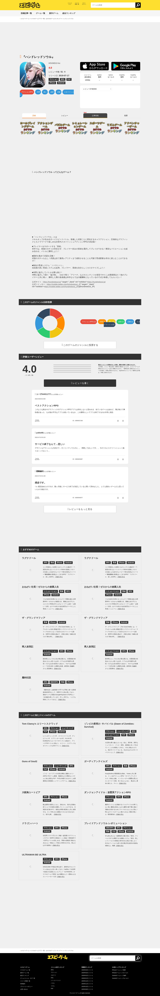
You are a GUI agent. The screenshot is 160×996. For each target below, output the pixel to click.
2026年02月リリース (87, 975)
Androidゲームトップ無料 (119, 975)
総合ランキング (24, 975)
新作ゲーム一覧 (24, 972)
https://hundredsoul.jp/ (52, 282)
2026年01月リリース (87, 978)
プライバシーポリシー (26, 986)
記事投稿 (95, 115)
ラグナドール (29, 558)
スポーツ (53, 975)
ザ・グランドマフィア (33, 618)
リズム (53, 986)
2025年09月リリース (87, 989)
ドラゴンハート (30, 823)
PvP (52, 988)
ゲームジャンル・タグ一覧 (27, 978)
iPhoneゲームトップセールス (120, 972)
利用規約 (22, 983)
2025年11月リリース (87, 983)
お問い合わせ (24, 989)
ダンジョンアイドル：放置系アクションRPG (107, 792)
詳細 (34, 115)
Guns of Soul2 (29, 761)
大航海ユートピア (31, 792)
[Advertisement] (80, 36)
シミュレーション (56, 980)
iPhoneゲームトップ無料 (119, 970)
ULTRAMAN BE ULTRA (34, 854)
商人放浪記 (27, 646)
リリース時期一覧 (25, 981)
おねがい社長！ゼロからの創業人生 (40, 587)
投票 (126, 115)
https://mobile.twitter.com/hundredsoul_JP (64, 284)
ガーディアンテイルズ (96, 761)
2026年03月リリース (87, 972)
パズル (53, 983)
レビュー (64, 115)
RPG (52, 970)
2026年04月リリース (87, 970)
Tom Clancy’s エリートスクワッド (40, 723)
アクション (54, 972)
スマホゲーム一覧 (25, 970)
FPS (52, 978)
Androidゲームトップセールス (120, 978)
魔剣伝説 (26, 677)
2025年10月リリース (87, 986)
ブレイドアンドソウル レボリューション (105, 823)
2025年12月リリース (87, 981)
